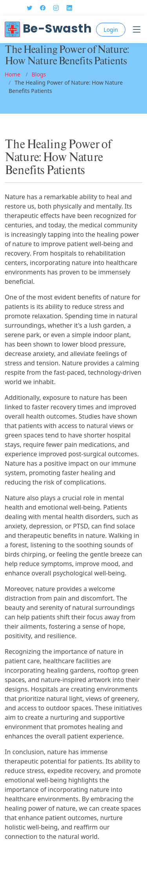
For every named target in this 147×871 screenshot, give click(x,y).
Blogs (39, 74)
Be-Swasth (48, 28)
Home (12, 74)
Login (110, 29)
